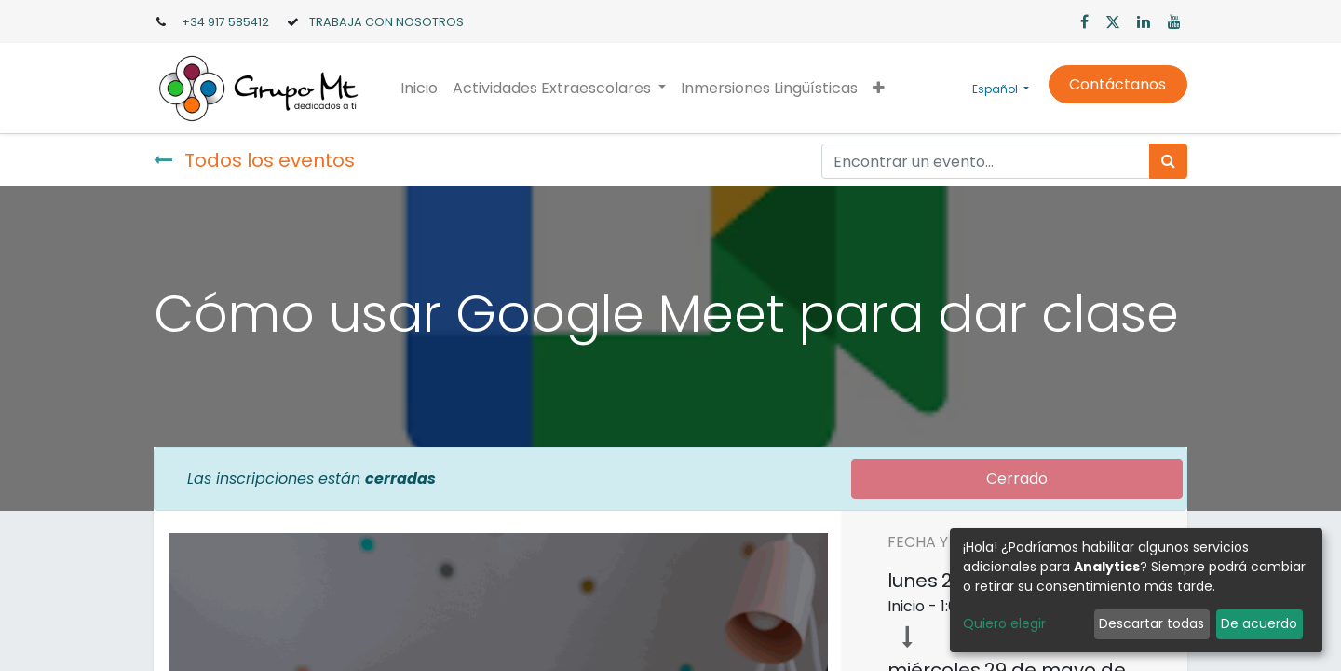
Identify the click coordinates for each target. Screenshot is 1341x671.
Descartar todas (1151, 623)
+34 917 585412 (225, 22)
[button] (878, 88)
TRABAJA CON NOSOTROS (386, 22)
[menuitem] (419, 88)
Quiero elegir (1004, 623)
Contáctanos (1117, 84)
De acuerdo (1259, 623)
